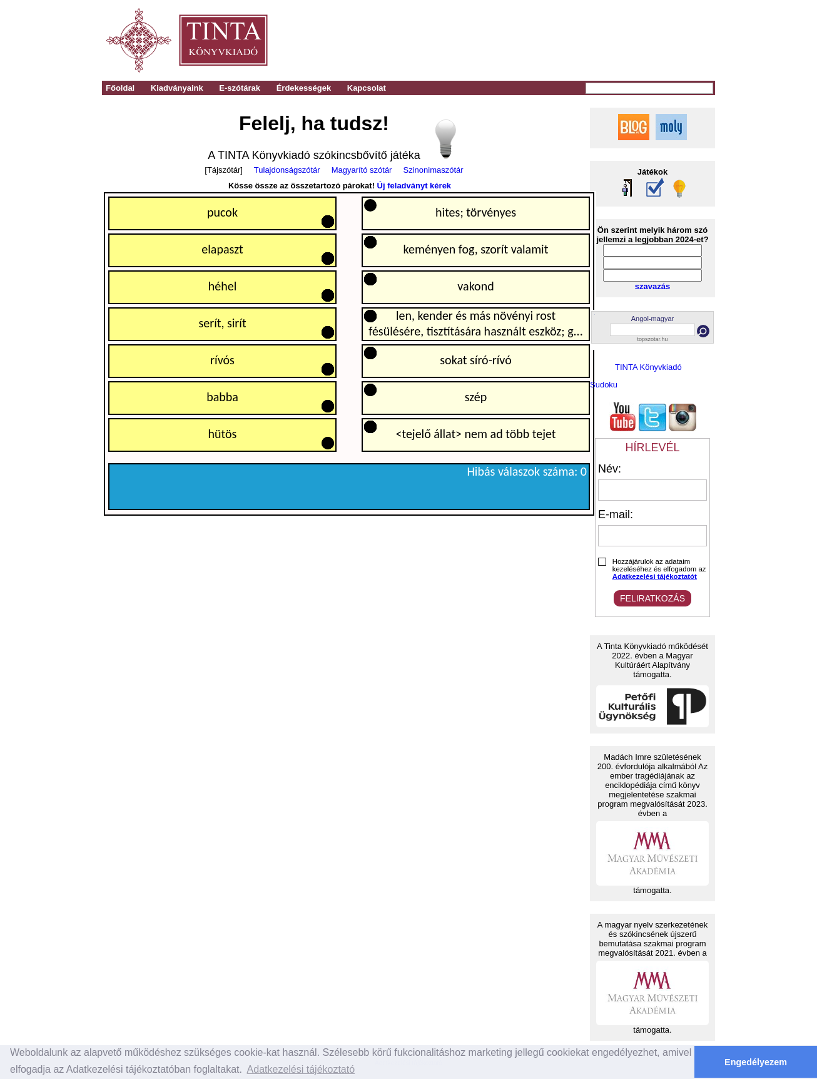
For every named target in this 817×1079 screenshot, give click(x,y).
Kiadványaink (177, 88)
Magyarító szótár (362, 170)
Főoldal (120, 88)
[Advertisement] (541, 40)
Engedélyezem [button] (755, 1062)
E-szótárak (239, 88)
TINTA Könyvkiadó (648, 367)
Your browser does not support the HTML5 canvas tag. (349, 354)
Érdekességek (304, 88)
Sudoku (603, 384)
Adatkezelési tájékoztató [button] (301, 1069)
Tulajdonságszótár (287, 170)
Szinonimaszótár (433, 170)
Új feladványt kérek (414, 185)
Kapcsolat (366, 88)
